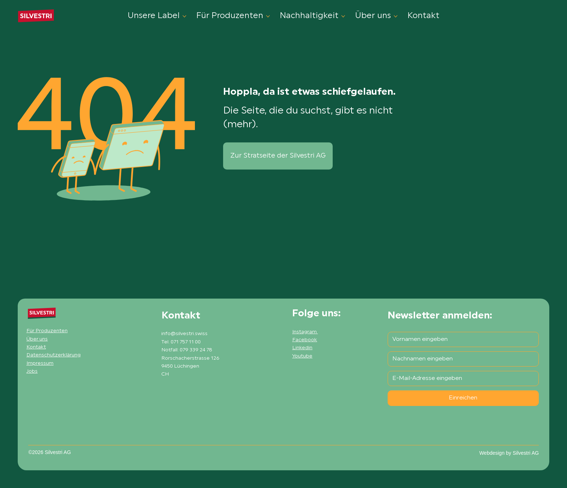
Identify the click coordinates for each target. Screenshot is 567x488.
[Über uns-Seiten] (395, 16)
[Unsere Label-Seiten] (184, 16)
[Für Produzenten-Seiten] (268, 16)
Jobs (32, 371)
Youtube (302, 356)
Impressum (40, 363)
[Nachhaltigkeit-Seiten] (343, 16)
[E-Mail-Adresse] (461, 378)
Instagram (305, 332)
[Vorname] (461, 339)
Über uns (37, 339)
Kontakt (36, 347)
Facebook (304, 340)
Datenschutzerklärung (53, 355)
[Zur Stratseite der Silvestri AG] (278, 156)
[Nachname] (461, 359)
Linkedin (302, 348)
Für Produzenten (47, 331)
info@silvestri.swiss (184, 334)
